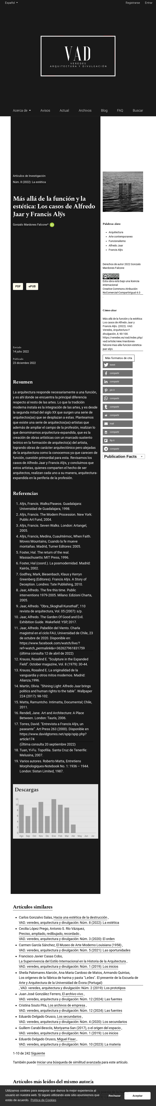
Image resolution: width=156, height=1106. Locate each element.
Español (12, 2)
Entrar (148, 2)
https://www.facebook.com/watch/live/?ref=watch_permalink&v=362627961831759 (52, 645)
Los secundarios (69, 1016)
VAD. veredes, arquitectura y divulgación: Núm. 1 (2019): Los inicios (68, 966)
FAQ (120, 110)
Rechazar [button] (115, 1095)
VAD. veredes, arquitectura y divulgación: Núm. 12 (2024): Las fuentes (70, 999)
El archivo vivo (72, 994)
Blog (104, 110)
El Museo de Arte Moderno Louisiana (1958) (88, 945)
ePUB (32, 286)
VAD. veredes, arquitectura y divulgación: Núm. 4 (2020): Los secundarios (73, 1022)
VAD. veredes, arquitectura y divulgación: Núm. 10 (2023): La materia (70, 1044)
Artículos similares (33, 907)
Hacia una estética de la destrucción (80, 917)
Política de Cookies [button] (43, 1100)
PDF (18, 286)
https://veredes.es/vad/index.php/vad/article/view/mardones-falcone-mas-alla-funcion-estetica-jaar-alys (123, 343)
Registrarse (133, 2)
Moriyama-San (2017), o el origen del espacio (87, 1028)
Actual (64, 110)
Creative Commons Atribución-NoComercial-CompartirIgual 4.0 (121, 290)
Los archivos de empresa (66, 1005)
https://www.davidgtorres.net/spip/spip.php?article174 (53, 736)
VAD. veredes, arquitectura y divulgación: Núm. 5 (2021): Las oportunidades (74, 950)
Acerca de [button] (20, 110)
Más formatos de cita (118, 358)
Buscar (138, 110)
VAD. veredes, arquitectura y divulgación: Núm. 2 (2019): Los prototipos (73, 988)
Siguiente (38, 1053)
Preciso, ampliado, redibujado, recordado (49, 934)
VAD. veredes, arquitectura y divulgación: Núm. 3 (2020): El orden (67, 939)
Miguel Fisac (66, 1039)
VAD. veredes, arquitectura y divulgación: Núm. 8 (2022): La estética (69, 923)
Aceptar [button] (137, 1095)
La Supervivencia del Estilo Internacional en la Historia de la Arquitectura (72, 961)
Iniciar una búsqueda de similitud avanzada (69, 1062)
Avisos (45, 110)
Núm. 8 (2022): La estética (29, 182)
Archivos (85, 110)
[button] (118, 365)
